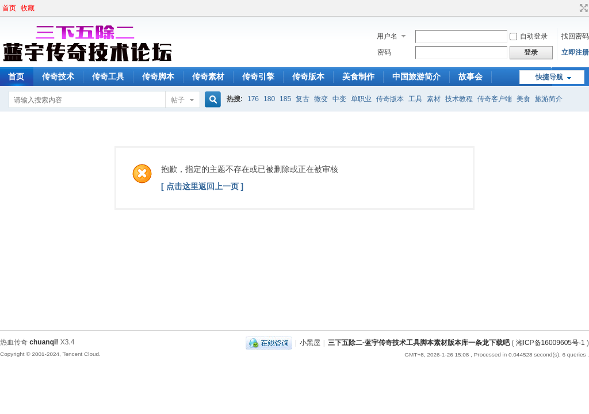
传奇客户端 (494, 99)
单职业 (361, 99)
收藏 (28, 8)
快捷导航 (549, 77)
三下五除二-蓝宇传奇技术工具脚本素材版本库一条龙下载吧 (419, 343)
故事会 (470, 76)
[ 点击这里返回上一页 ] (202, 186)
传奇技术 (58, 76)
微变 (321, 99)
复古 (302, 99)
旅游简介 (549, 99)
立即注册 (575, 52)
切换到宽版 (582, 8)
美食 (523, 99)
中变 (339, 99)
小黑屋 (310, 343)
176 (253, 99)
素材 (434, 99)
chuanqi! (43, 342)
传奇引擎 (258, 76)
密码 (384, 52)
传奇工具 (108, 76)
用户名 (387, 36)
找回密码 (575, 36)
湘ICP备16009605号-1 (550, 343)
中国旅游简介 (416, 76)
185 (285, 99)
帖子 (178, 100)
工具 (415, 99)
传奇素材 (208, 76)
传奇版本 (308, 76)
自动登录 (529, 36)
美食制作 (358, 76)
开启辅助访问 (573, 8)
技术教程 (459, 99)
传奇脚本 (158, 76)
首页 (9, 8)
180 (269, 99)
